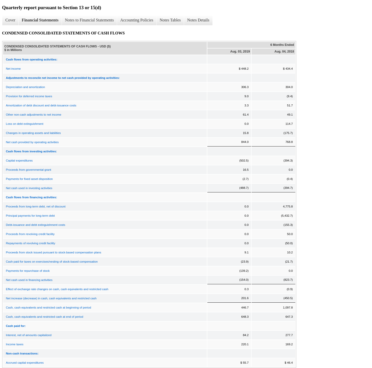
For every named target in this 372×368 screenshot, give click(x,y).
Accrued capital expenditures (25, 362)
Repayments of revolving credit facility (30, 243)
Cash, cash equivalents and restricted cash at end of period (44, 316)
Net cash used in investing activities (29, 188)
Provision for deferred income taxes (29, 96)
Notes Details (198, 20)
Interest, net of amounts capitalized (28, 335)
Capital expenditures (19, 160)
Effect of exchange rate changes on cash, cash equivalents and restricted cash (57, 289)
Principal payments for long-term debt (30, 215)
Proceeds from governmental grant (28, 169)
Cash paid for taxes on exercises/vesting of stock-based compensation (52, 261)
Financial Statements (40, 20)
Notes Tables (170, 20)
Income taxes (14, 344)
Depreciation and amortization (25, 87)
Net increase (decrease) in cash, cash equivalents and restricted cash (51, 298)
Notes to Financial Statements (89, 20)
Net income (13, 68)
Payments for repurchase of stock (28, 270)
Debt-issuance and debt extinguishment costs (35, 224)
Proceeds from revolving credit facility (30, 234)
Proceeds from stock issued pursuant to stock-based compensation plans (53, 252)
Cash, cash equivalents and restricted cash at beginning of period (48, 307)
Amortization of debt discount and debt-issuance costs (41, 105)
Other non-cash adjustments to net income (33, 114)
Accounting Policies (136, 20)
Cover (10, 20)
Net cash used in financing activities (29, 279)
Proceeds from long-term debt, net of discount (35, 206)
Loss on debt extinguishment (24, 123)
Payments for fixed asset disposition (29, 178)
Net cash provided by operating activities (32, 142)
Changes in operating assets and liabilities (33, 132)
